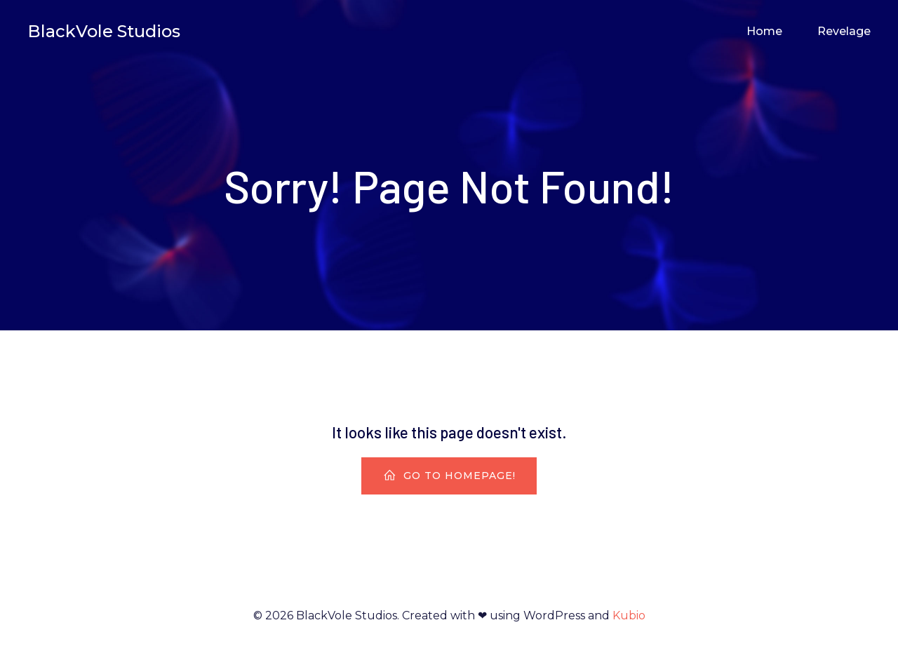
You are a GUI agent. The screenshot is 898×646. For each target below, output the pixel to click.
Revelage (844, 31)
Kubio (628, 615)
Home (764, 31)
